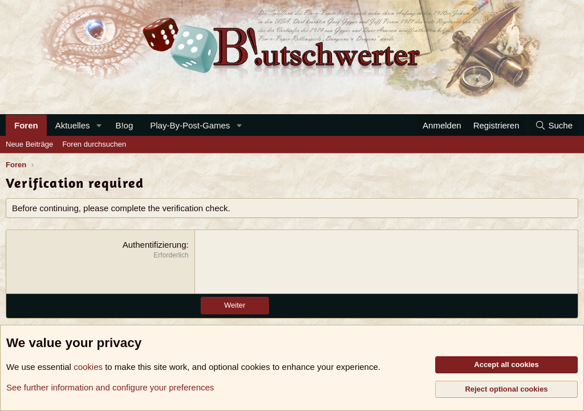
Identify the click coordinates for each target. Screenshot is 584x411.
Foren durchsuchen (94, 144)
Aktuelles (72, 125)
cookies (88, 367)
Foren (26, 125)
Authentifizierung (154, 244)
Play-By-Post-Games (190, 125)
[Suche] (553, 125)
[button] (99, 125)
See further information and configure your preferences (110, 387)
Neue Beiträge (29, 144)
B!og (124, 125)
